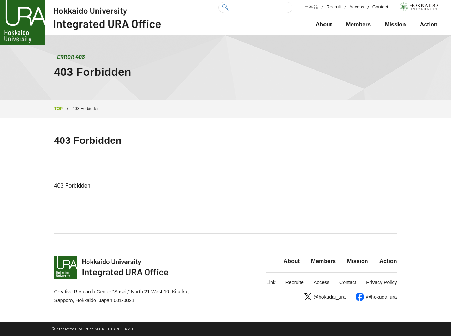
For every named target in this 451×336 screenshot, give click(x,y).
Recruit (333, 7)
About (324, 25)
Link (271, 282)
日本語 (311, 7)
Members (358, 25)
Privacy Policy (381, 282)
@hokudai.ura (381, 297)
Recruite (294, 282)
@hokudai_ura (330, 297)
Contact (380, 7)
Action (429, 25)
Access (356, 7)
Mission (395, 25)
